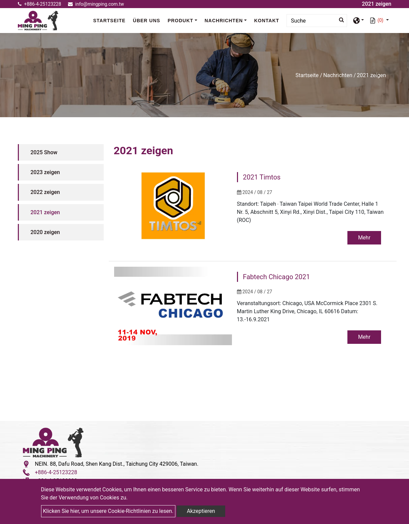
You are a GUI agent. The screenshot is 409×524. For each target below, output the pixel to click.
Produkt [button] (180, 20)
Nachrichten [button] (224, 20)
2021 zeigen (45, 212)
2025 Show (44, 152)
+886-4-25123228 (39, 4)
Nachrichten (337, 75)
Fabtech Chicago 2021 (276, 277)
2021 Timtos (262, 177)
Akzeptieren (201, 511)
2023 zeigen (45, 172)
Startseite (111, 20)
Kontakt (266, 20)
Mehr (363, 237)
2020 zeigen (45, 232)
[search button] (339, 19)
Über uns (146, 20)
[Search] (316, 20)
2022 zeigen (45, 192)
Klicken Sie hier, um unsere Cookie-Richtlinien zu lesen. (108, 511)
